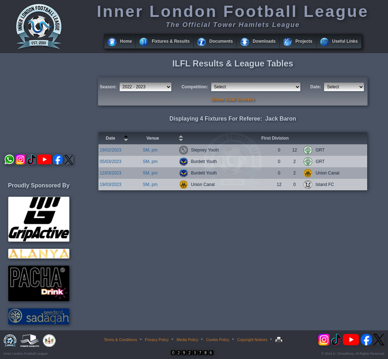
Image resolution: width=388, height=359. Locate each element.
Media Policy (187, 339)
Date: (315, 86)
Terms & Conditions (120, 339)
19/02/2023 (110, 150)
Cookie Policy (218, 339)
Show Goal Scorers (233, 99)
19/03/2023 (110, 184)
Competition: (194, 86)
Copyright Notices (252, 339)
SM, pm (150, 150)
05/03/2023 (110, 161)
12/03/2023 (110, 173)
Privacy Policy (156, 339)
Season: (108, 86)
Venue (152, 138)
